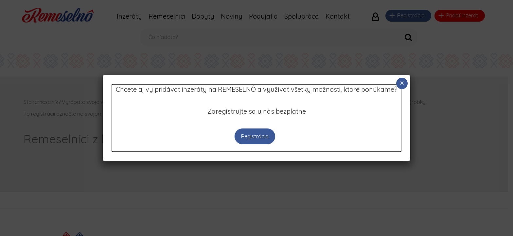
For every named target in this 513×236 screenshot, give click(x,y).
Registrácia (255, 136)
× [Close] (402, 83)
